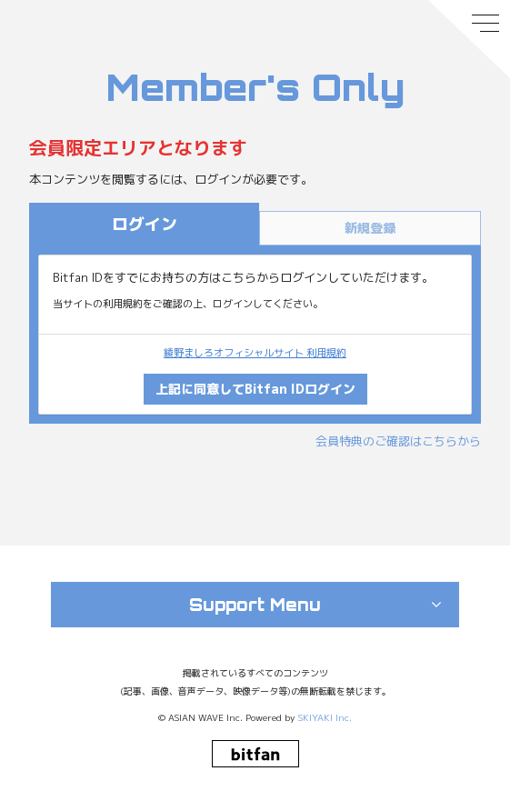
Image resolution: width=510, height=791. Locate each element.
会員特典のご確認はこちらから (398, 441)
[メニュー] (469, 39)
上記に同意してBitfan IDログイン (255, 388)
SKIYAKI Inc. (325, 717)
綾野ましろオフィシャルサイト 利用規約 (255, 352)
